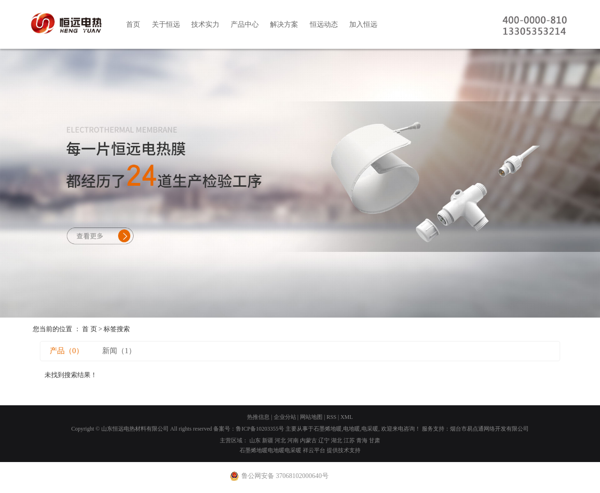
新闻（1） (119, 351)
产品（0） (66, 351)
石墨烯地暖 (328, 428)
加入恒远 (363, 24)
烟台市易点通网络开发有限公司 (489, 428)
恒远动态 (324, 24)
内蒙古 (308, 440)
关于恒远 (166, 24)
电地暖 (351, 428)
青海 (362, 440)
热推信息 (258, 417)
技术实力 (205, 24)
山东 (255, 440)
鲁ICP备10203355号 (260, 428)
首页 (133, 24)
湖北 (336, 440)
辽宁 (324, 440)
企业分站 (285, 417)
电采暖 (369, 428)
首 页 (89, 329)
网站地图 (311, 417)
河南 (293, 440)
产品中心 (245, 24)
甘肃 (374, 440)
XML (346, 417)
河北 (280, 440)
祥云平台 (314, 450)
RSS (331, 417)
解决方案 (284, 24)
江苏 (349, 440)
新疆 (267, 440)
